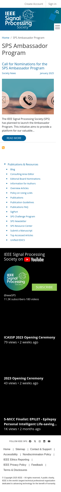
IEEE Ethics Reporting (16, 459)
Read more (14, 138)
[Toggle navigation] (57, 27)
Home (5, 37)
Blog (12, 169)
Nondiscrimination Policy (37, 454)
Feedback (37, 464)
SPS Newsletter (18, 221)
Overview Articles (19, 188)
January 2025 (47, 73)
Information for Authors (23, 183)
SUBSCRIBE (44, 287)
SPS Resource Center (21, 225)
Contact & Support (40, 449)
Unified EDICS (17, 240)
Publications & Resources (23, 164)
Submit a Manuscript (21, 230)
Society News (9, 73)
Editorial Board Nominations (25, 178)
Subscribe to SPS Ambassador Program (3, 147)
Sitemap (20, 449)
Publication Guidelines (22, 202)
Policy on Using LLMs (21, 192)
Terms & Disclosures (15, 470)
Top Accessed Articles (21, 235)
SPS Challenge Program (22, 216)
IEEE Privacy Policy (14, 464)
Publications (16, 197)
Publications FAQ (19, 207)
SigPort (14, 211)
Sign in (52, 4)
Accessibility (10, 454)
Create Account (34, 4)
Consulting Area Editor (22, 174)
